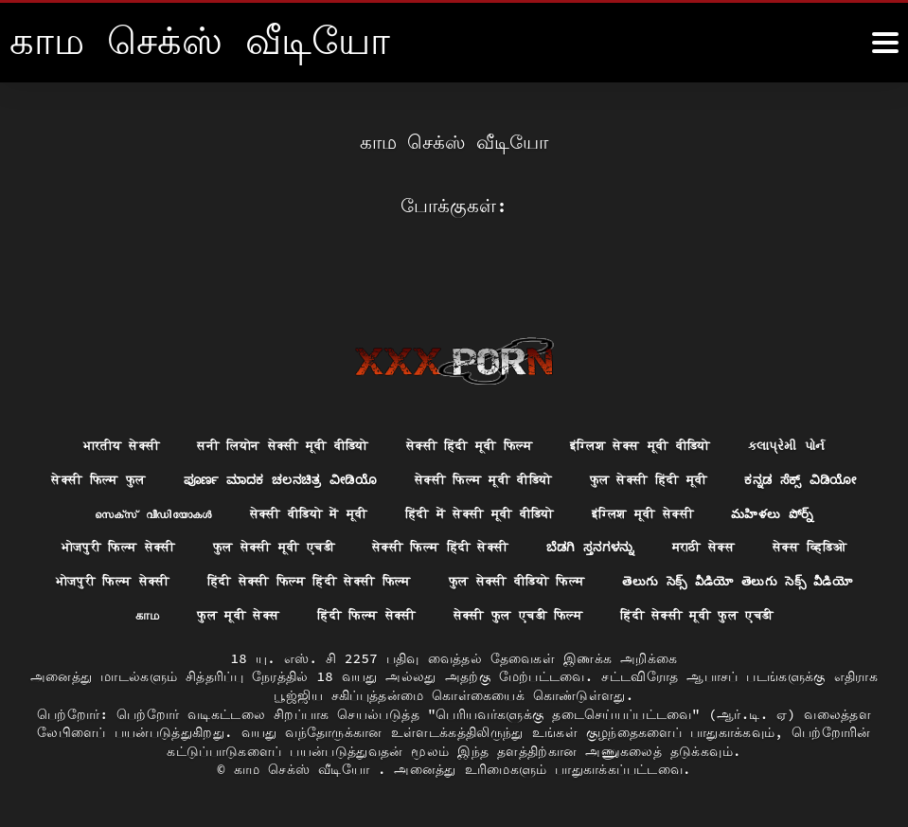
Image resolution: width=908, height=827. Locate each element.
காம (372, 579)
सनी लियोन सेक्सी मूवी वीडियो (270, 405)
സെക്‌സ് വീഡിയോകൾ (273, 475)
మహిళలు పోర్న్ (77, 510)
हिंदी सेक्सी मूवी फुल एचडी (454, 614)
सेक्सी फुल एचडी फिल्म (763, 579)
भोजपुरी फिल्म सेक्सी (220, 510)
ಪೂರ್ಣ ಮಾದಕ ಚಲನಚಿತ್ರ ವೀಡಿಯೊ (345, 440)
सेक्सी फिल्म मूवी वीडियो (562, 440)
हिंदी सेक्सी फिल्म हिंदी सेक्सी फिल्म (500, 544)
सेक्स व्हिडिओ (150, 544)
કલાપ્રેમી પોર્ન (811, 405)
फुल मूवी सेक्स (466, 579)
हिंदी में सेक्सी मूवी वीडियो (625, 475)
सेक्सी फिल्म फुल (154, 440)
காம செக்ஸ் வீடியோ (306, 769)
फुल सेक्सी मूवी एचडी (386, 510)
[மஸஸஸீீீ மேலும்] (885, 42)
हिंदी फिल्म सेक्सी (602, 579)
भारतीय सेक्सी (96, 405)
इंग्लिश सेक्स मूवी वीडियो (655, 405)
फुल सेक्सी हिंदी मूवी (740, 440)
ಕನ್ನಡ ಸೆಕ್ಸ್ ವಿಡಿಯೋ (110, 475)
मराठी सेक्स (839, 510)
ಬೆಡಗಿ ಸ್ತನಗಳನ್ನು (721, 510)
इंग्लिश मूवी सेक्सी (800, 475)
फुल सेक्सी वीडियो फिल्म (723, 544)
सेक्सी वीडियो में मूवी (440, 475)
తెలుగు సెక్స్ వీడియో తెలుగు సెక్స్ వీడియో (197, 579)
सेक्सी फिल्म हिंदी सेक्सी (563, 510)
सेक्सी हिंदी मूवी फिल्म (470, 405)
